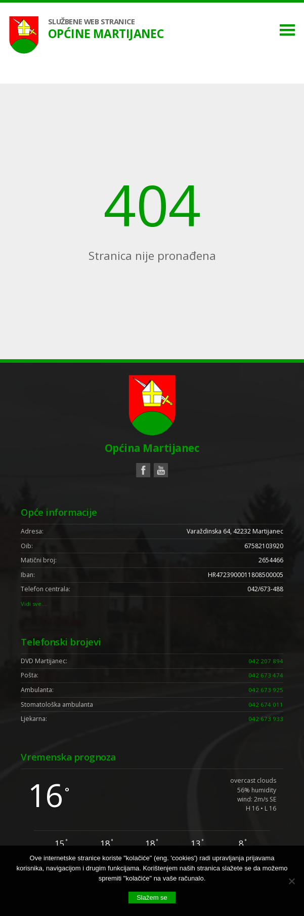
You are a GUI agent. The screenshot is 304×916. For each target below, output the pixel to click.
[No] (291, 881)
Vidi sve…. (35, 605)
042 (265, 662)
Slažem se (152, 897)
